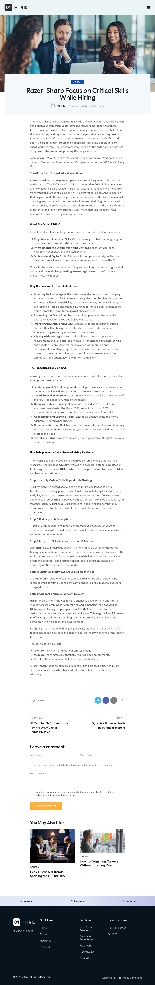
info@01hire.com (23, 930)
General (77, 82)
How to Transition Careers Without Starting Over (99, 863)
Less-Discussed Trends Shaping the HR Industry (47, 874)
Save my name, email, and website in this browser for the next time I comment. (73, 765)
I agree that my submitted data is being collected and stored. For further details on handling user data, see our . (75, 793)
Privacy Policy (68, 795)
